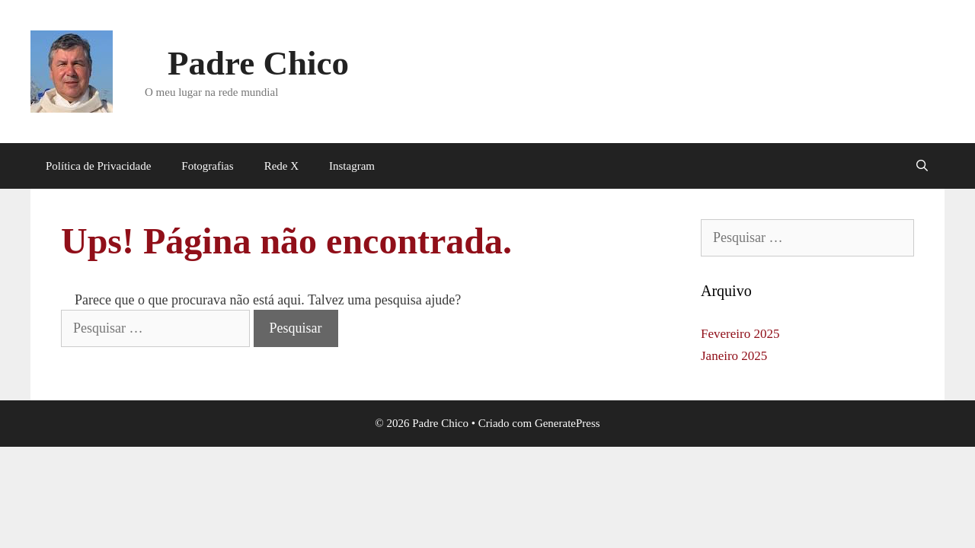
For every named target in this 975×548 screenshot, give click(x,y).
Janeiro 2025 (734, 356)
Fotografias (207, 166)
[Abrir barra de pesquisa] (922, 166)
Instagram (352, 166)
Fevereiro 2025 (740, 334)
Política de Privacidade (98, 166)
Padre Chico (258, 63)
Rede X (281, 166)
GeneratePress (567, 423)
